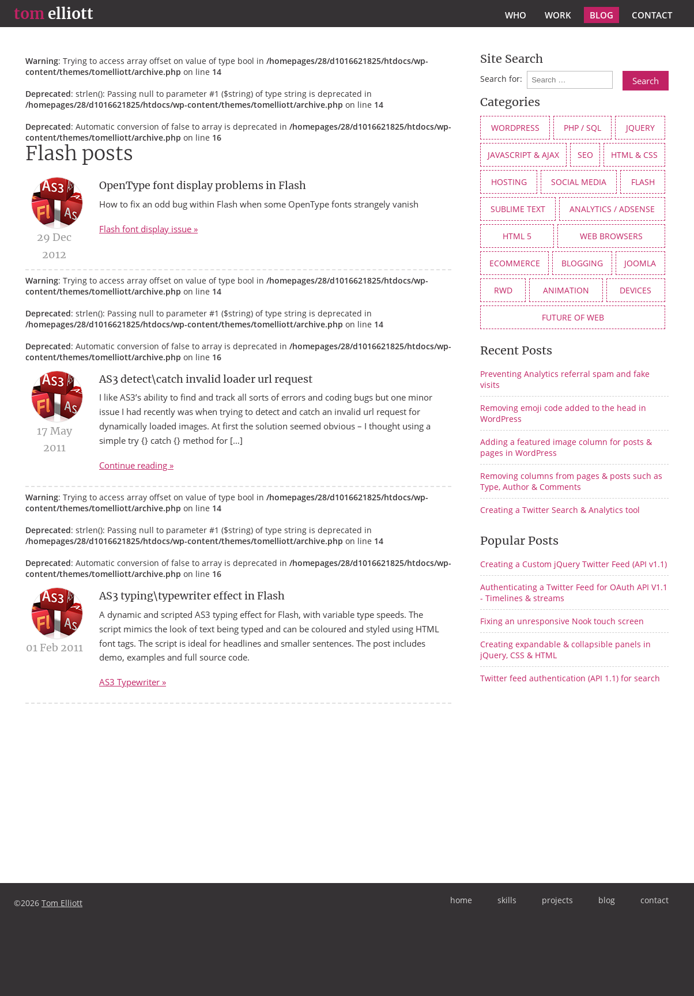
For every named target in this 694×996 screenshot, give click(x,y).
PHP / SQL (582, 127)
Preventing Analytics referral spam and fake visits (565, 379)
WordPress (515, 127)
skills (506, 900)
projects (557, 900)
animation (566, 290)
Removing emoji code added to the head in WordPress (563, 413)
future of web (573, 317)
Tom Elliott (62, 902)
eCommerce (514, 263)
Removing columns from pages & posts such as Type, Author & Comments (571, 481)
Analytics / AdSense (612, 208)
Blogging (582, 263)
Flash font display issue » (148, 229)
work (558, 15)
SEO (585, 154)
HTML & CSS (634, 154)
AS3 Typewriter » (132, 682)
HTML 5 (517, 236)
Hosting (509, 181)
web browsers (611, 236)
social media (578, 181)
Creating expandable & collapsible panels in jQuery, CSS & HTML (565, 650)
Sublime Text (518, 208)
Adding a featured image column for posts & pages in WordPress (566, 447)
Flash (643, 181)
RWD (503, 290)
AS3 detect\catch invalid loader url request (205, 379)
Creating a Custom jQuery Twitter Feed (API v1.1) (573, 564)
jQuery (640, 127)
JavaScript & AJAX (523, 154)
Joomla (640, 263)
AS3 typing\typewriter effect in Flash (192, 595)
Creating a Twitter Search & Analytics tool (560, 509)
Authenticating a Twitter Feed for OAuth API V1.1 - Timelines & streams (573, 592)
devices (635, 290)
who (515, 15)
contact (652, 15)
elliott (53, 14)
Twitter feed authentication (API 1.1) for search (570, 678)
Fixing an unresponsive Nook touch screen (562, 621)
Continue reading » (136, 465)
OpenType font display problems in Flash (202, 185)
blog (601, 15)
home (461, 900)
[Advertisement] (577, 782)
